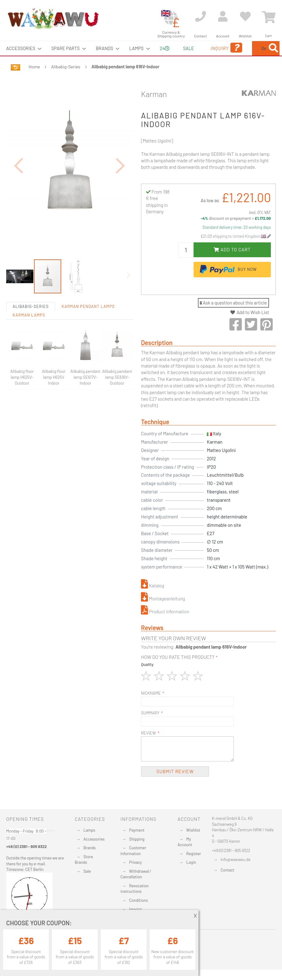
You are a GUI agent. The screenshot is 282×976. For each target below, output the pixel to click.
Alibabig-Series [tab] (31, 320)
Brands (89, 848)
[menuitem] (21, 48)
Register (193, 853)
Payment (137, 830)
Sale (87, 871)
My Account (184, 842)
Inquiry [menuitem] (197, 56)
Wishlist (193, 830)
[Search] (222, 77)
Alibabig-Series (65, 81)
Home (34, 81)
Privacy (135, 862)
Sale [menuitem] (169, 48)
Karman (154, 108)
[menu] (141, 55)
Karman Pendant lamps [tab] (88, 320)
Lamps (89, 830)
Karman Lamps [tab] (29, 329)
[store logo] (52, 18)
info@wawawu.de (235, 859)
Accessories (94, 839)
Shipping (137, 839)
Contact (227, 870)
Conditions (138, 900)
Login (191, 862)
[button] (18, 180)
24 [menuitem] (147, 55)
